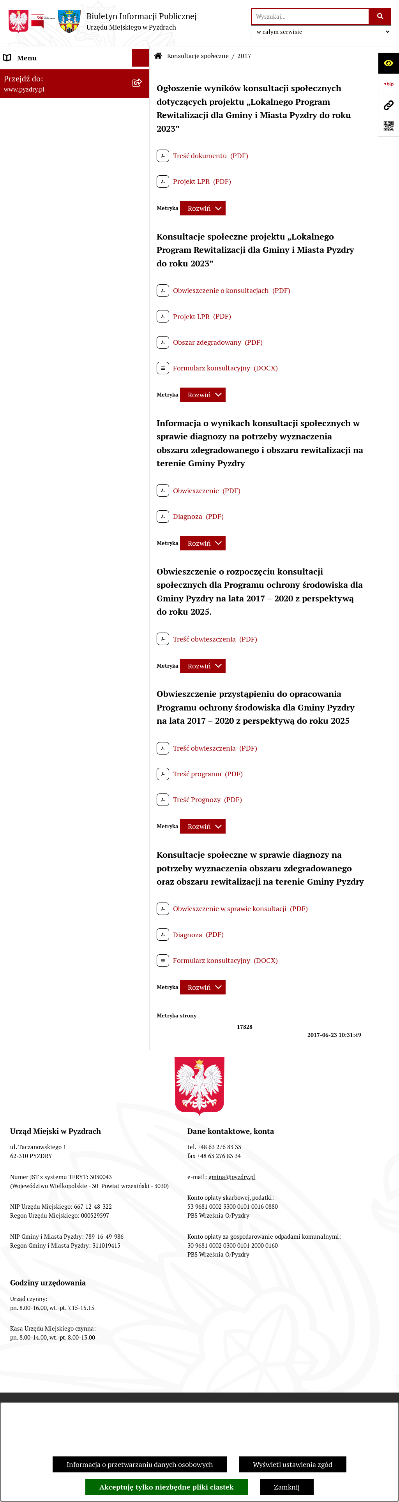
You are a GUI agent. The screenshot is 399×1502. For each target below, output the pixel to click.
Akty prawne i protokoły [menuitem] (41, 92)
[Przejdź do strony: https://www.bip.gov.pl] (388, 84)
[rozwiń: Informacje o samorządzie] (142, 75)
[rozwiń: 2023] (142, 411)
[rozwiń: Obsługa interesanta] (142, 128)
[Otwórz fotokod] (388, 126)
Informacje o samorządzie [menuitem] (44, 75)
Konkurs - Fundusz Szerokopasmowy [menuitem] (60, 654)
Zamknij (287, 1487)
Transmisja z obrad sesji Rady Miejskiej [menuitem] (64, 110)
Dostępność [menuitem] (22, 285)
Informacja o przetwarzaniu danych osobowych (140, 1464)
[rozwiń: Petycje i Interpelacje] (142, 233)
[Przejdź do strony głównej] (102, 21)
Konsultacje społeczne (198, 56)
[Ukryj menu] (141, 58)
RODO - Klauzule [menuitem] (29, 145)
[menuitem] (75, 343)
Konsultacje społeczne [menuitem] (38, 320)
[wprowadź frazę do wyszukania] (310, 16)
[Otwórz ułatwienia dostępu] (388, 63)
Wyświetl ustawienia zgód (292, 1464)
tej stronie (281, 1412)
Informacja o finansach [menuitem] (39, 180)
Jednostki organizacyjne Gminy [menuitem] (52, 198)
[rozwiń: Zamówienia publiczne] (142, 163)
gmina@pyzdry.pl (231, 1177)
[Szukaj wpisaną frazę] (380, 16)
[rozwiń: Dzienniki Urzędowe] (142, 251)
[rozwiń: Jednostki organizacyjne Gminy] (142, 198)
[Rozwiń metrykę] (203, 208)
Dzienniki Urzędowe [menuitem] (35, 250)
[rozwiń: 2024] (142, 388)
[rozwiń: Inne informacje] (142, 637)
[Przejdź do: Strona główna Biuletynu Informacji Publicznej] (158, 56)
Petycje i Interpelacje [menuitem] (36, 233)
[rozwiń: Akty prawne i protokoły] (142, 93)
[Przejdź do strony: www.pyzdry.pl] (388, 105)
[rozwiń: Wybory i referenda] (142, 268)
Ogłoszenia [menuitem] (21, 215)
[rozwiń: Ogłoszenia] (142, 216)
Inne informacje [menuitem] (28, 636)
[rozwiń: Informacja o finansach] (142, 181)
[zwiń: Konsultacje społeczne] (142, 321)
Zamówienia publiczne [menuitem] (38, 163)
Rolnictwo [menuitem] (19, 303)
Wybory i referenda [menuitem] (33, 268)
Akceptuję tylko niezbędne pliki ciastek (166, 1487)
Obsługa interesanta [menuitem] (35, 127)
